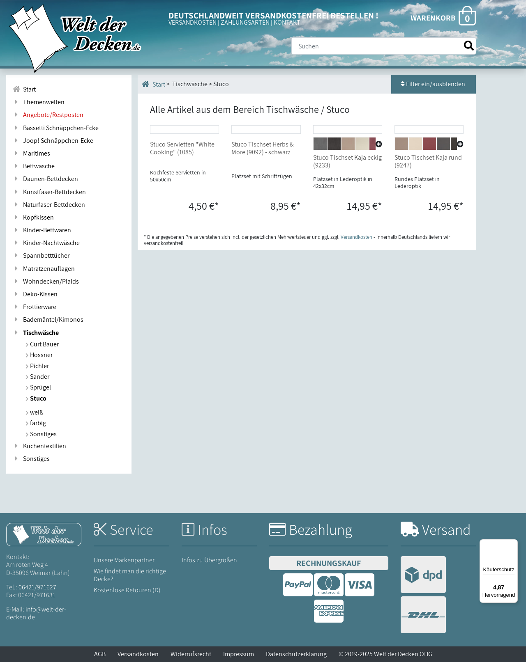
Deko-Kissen (35, 294)
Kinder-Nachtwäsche (46, 242)
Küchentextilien (39, 446)
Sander (37, 376)
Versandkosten (138, 654)
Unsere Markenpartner (124, 560)
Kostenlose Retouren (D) (127, 590)
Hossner (39, 354)
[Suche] (383, 46)
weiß (34, 412)
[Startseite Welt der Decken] (43, 533)
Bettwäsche (33, 166)
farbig (35, 423)
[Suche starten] (468, 45)
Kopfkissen (33, 217)
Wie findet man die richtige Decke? (130, 575)
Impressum (238, 654)
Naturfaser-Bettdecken (48, 204)
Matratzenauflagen (43, 268)
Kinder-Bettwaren (41, 230)
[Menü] (513, 544)
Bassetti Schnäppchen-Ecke (55, 128)
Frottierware (34, 306)
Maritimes (31, 153)
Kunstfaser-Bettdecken (49, 192)
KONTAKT (287, 22)
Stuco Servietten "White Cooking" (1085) (182, 208)
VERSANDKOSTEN (192, 22)
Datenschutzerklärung (296, 654)
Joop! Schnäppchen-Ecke (52, 140)
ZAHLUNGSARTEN (245, 22)
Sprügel (38, 387)
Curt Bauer (42, 344)
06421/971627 (37, 587)
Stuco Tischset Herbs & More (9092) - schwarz (262, 208)
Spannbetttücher (40, 255)
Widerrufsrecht (191, 654)
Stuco (35, 398)
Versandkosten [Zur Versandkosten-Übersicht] (356, 297)
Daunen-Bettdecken (45, 178)
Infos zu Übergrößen (209, 560)
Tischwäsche (35, 332)
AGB (100, 654)
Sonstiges (41, 434)
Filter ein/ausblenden (433, 84)
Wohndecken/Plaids (45, 281)
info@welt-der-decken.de (36, 613)
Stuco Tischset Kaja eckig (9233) (347, 221)
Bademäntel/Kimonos (47, 319)
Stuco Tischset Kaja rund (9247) (428, 221)
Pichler (37, 366)
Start (153, 84)
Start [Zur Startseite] (24, 89)
